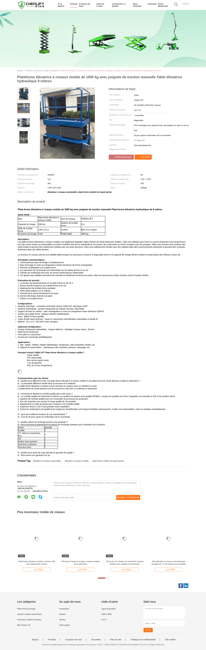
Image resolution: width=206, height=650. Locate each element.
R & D (103, 620)
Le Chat (143, 157)
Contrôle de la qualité (118, 5)
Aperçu (35, 640)
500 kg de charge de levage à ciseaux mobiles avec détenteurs (81, 562)
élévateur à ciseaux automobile (47, 461)
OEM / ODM (106, 614)
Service (62, 620)
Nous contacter (137, 5)
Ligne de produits (108, 609)
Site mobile (170, 640)
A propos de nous (73, 640)
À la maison (61, 5)
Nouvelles (152, 4)
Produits (74, 4)
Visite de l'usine (100, 5)
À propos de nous (84, 5)
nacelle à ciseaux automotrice (29, 614)
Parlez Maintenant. (163, 5)
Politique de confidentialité (143, 640)
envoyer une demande (128, 497)
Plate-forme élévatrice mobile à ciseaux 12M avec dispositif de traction (36, 562)
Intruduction (64, 609)
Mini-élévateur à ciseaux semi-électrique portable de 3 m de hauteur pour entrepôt (169, 562)
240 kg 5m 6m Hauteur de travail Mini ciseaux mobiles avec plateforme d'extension (125, 562)
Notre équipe (64, 625)
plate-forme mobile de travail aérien (108, 461)
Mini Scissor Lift (23, 625)
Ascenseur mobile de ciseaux (29, 620)
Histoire (62, 614)
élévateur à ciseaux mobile (77, 461)
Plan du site (115, 640)
